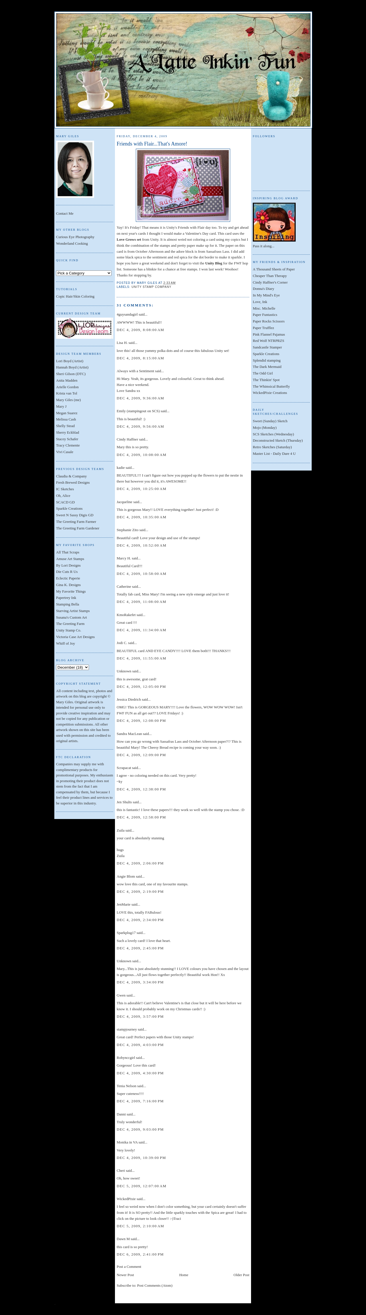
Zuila (120, 830)
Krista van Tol (66, 393)
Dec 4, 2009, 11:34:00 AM (141, 630)
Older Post (241, 1275)
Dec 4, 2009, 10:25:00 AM (141, 489)
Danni (121, 1114)
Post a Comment (129, 1266)
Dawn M (123, 1239)
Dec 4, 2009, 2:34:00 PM (140, 920)
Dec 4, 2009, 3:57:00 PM (140, 1016)
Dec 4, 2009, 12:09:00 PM (141, 755)
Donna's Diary (263, 288)
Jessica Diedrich (129, 699)
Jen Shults (124, 802)
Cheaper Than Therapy (270, 276)
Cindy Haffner (127, 439)
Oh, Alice (63, 495)
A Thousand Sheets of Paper (274, 269)
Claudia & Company (71, 476)
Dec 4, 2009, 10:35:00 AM (141, 517)
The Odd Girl (263, 373)
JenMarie (123, 904)
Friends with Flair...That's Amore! (152, 144)
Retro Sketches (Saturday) (272, 447)
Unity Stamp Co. (68, 630)
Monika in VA (127, 1142)
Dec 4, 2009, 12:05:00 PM (141, 686)
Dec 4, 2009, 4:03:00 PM (140, 1045)
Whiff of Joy (65, 643)
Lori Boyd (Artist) (69, 361)
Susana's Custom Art (71, 617)
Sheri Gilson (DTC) (70, 374)
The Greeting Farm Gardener (77, 528)
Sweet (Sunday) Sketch (270, 421)
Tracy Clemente (68, 445)
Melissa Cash (66, 419)
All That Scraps (67, 552)
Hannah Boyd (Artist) (72, 367)
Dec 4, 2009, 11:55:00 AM (141, 658)
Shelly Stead (65, 426)
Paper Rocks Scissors (269, 321)
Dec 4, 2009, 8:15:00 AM (140, 358)
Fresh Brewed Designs (73, 482)
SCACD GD (65, 502)
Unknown (124, 671)
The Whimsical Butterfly (271, 386)
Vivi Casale (64, 452)
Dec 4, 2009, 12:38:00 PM (141, 789)
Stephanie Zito (127, 530)
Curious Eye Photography (75, 237)
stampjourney (127, 1029)
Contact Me (64, 213)
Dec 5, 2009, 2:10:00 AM (140, 1226)
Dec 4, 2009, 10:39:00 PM (141, 1157)
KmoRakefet (126, 615)
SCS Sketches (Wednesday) (273, 434)
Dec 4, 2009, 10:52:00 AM (141, 545)
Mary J (61, 406)
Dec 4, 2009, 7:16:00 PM (140, 1101)
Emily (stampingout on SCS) (138, 411)
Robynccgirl (126, 1057)
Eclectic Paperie (68, 578)
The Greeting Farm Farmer (76, 521)
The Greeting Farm (70, 623)
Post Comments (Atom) (155, 1285)
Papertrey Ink (66, 597)
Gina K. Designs (68, 585)
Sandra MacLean (129, 734)
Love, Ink (260, 302)
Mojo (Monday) (265, 427)
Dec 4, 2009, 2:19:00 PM (140, 891)
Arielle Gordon (67, 387)
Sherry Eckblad (67, 432)
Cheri (121, 1170)
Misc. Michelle (264, 308)
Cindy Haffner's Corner (270, 282)
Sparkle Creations (69, 508)
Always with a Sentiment (135, 371)
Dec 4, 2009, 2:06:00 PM (140, 863)
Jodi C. (122, 643)
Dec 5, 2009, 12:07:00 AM (141, 1186)
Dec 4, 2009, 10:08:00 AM (141, 455)
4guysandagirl (127, 314)
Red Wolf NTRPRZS (268, 340)
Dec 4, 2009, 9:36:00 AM (140, 398)
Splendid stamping (267, 360)
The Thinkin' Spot (266, 380)
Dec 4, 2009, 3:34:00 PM (140, 982)
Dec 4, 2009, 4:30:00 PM (140, 1073)
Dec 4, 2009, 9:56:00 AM (140, 426)
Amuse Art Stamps (70, 559)
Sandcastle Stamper (267, 347)
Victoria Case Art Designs (75, 637)
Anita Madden (66, 380)
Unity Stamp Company (151, 286)
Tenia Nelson (126, 1086)
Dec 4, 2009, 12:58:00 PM (141, 817)
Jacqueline (124, 502)
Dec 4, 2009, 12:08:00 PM (141, 720)
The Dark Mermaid (267, 366)
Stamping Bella (67, 604)
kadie (121, 467)
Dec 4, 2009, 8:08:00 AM (140, 330)
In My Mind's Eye (266, 295)
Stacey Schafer (67, 439)
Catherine (124, 586)
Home (183, 1275)
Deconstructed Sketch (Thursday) (278, 440)
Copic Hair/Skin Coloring (75, 296)
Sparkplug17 (126, 933)
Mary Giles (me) (68, 400)
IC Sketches (65, 489)
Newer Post (125, 1275)
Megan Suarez (66, 413)
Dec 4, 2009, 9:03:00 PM (140, 1129)
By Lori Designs (68, 565)
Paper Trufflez (263, 328)
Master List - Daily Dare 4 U (274, 453)
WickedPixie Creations (270, 392)
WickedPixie (126, 1199)
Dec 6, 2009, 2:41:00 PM (140, 1254)
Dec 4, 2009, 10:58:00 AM (141, 573)
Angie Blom (126, 876)
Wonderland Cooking (72, 243)
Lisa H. (122, 342)
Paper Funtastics (265, 314)
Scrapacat (124, 768)
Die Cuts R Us (66, 571)
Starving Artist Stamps (73, 611)
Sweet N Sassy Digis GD (75, 515)
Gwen (121, 995)
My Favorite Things (71, 591)
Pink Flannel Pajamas (269, 334)
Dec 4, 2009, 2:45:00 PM (140, 948)
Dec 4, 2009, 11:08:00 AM (141, 601)
